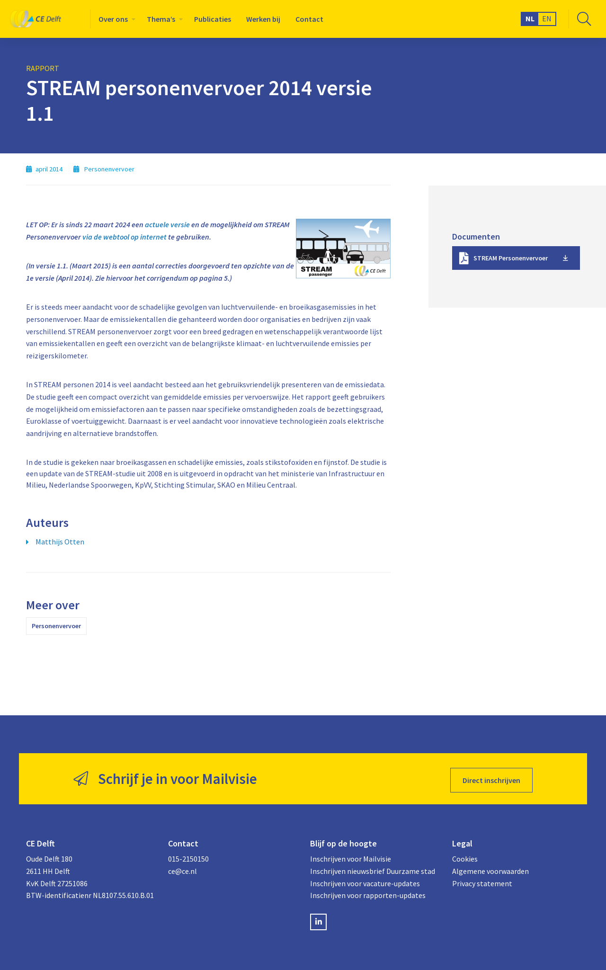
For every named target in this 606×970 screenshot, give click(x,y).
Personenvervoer (56, 626)
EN (547, 18)
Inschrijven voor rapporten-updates (368, 892)
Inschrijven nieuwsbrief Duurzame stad (372, 868)
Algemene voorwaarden (490, 868)
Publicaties (212, 19)
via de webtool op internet (124, 236)
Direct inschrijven (491, 777)
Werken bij (263, 19)
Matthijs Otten (60, 541)
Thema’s (161, 19)
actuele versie (167, 224)
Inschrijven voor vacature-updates (365, 880)
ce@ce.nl (182, 868)
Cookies (465, 856)
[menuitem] (115, 19)
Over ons (113, 19)
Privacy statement (482, 880)
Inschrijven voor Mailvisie (350, 856)
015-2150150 (188, 856)
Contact (309, 19)
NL (530, 18)
